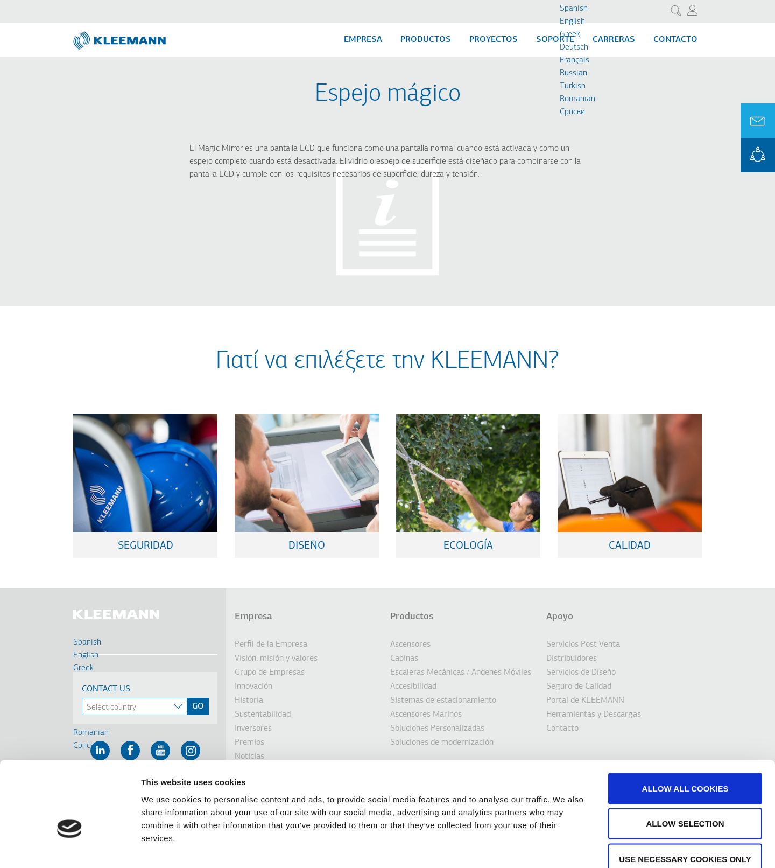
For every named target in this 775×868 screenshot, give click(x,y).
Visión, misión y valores (276, 658)
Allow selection (685, 762)
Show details (565, 846)
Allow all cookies (685, 726)
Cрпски (572, 112)
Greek (570, 34)
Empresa (363, 40)
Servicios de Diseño (581, 672)
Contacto (675, 40)
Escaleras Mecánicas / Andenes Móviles (460, 672)
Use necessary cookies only (685, 797)
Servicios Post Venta (583, 644)
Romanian (577, 99)
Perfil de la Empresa (271, 644)
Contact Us (106, 689)
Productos (425, 40)
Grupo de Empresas (270, 672)
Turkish (573, 86)
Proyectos (493, 40)
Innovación (253, 686)
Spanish (574, 8)
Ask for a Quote (758, 120)
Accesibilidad (413, 686)
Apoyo (559, 617)
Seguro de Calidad (578, 686)
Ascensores (410, 644)
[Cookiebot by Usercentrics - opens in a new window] (70, 847)
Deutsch (574, 47)
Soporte (555, 40)
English (572, 21)
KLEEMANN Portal (758, 155)
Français (574, 60)
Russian (573, 73)
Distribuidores (571, 658)
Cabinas (404, 658)
